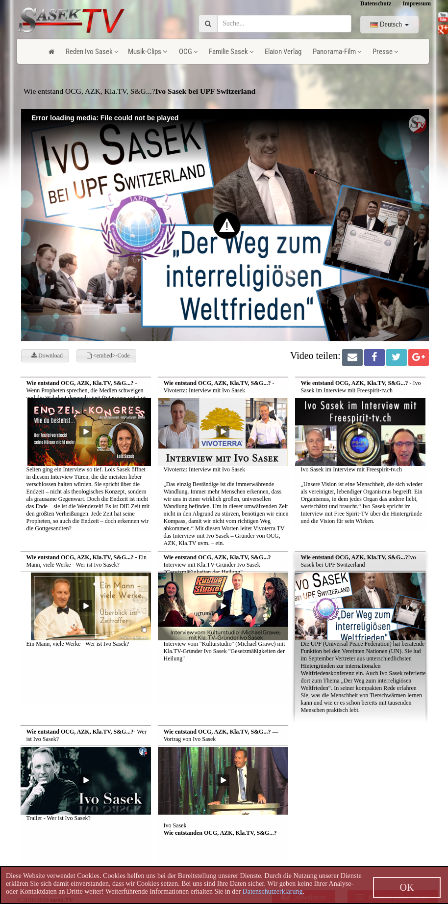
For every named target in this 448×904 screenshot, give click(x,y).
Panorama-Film (337, 51)
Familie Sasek (231, 51)
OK (407, 887)
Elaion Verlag (283, 51)
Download (47, 355)
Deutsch (389, 24)
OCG (188, 51)
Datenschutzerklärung (273, 891)
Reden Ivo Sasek (92, 51)
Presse (385, 51)
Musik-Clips (148, 51)
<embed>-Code (108, 355)
